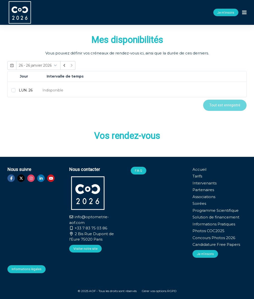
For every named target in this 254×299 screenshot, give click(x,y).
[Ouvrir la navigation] (244, 12)
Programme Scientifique (215, 210)
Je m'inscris (225, 12)
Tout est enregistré (224, 105)
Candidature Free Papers (216, 244)
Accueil (199, 169)
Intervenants (204, 183)
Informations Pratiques (213, 224)
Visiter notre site (85, 249)
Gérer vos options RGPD (159, 291)
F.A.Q (138, 170)
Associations (203, 196)
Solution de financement (215, 217)
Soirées (199, 203)
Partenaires (203, 189)
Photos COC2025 (208, 230)
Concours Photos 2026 (213, 237)
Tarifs (197, 176)
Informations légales (26, 269)
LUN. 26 (25, 90)
